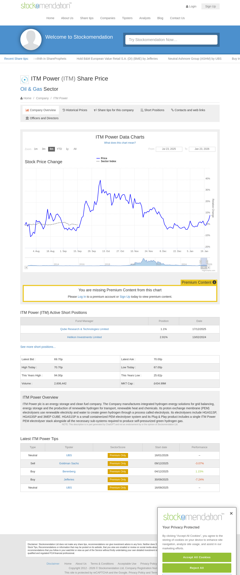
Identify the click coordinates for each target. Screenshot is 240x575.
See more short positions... (38, 346)
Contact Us (177, 18)
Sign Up (210, 6)
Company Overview (41, 110)
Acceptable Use (127, 563)
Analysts (145, 18)
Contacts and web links (188, 110)
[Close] (231, 524)
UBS (69, 455)
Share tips (86, 18)
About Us (67, 18)
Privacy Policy (148, 563)
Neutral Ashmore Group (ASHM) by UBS (197, 58)
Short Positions (152, 110)
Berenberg (69, 471)
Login (191, 6)
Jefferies (69, 479)
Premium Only (118, 455)
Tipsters (127, 18)
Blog (160, 18)
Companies (107, 18)
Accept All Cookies (197, 567)
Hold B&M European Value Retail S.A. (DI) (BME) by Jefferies (119, 58)
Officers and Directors (42, 118)
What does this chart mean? (120, 142)
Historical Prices (75, 110)
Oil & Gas (31, 89)
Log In (82, 296)
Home (50, 18)
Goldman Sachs (69, 463)
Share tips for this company (114, 110)
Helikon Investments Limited (84, 337)
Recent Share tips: (16, 58)
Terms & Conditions (102, 563)
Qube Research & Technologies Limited (84, 329)
